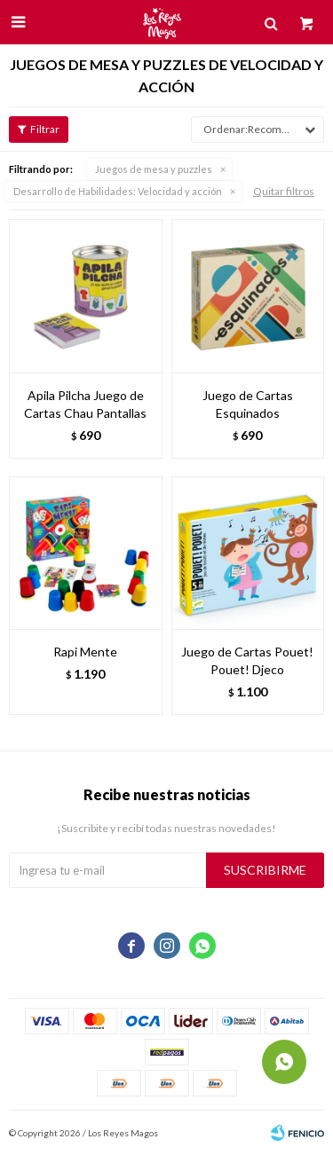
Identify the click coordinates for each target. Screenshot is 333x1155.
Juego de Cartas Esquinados (247, 404)
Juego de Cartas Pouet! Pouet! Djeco (247, 660)
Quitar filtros (283, 191)
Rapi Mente (85, 651)
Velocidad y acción (117, 191)
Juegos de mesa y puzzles (153, 169)
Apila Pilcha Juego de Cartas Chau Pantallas (85, 404)
